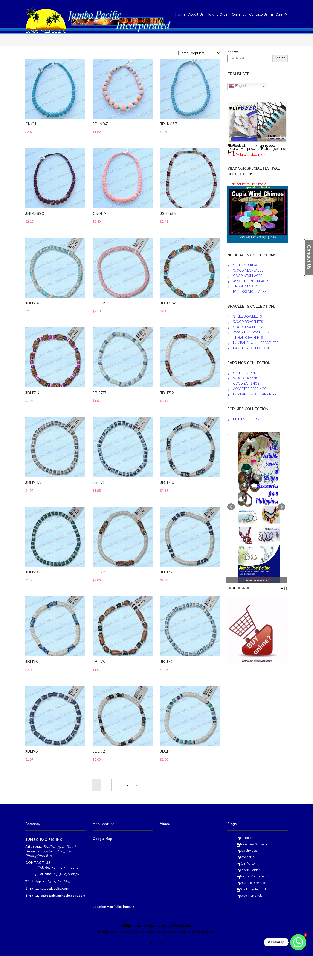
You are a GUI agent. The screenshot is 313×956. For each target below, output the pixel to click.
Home (180, 14)
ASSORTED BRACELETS (251, 332)
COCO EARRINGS (246, 383)
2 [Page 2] (106, 785)
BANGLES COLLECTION (251, 348)
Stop (285, 588)
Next (281, 507)
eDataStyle (205, 931)
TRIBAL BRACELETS (248, 337)
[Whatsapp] (298, 942)
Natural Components (254, 876)
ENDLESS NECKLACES (249, 291)
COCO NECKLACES (247, 276)
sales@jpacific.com (54, 888)
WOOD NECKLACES (248, 270)
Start (282, 588)
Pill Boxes (246, 837)
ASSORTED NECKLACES (251, 281)
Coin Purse (247, 863)
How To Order (217, 14)
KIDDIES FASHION (246, 419)
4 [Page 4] (127, 785)
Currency (239, 14)
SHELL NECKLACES (247, 265)
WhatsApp (33, 881)
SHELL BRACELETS (247, 316)
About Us (195, 14)
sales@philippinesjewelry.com (63, 895)
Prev (231, 507)
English (238, 86)
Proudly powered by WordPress (121, 931)
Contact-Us (258, 14)
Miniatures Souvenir (253, 844)
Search (232, 52)
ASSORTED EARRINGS (249, 389)
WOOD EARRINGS (246, 378)
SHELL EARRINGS (246, 373)
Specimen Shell (251, 895)
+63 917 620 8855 (58, 881)
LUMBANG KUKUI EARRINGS (254, 394)
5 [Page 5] (137, 785)
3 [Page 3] (117, 785)
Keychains (247, 857)
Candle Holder (250, 870)
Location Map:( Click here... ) (113, 906)
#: (43, 881)
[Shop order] (199, 53)
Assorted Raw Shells (254, 883)
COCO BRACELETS (247, 327)
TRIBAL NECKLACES (248, 286)
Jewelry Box (248, 850)
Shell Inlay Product (253, 889)
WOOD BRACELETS (248, 322)
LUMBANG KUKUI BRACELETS (255, 343)
